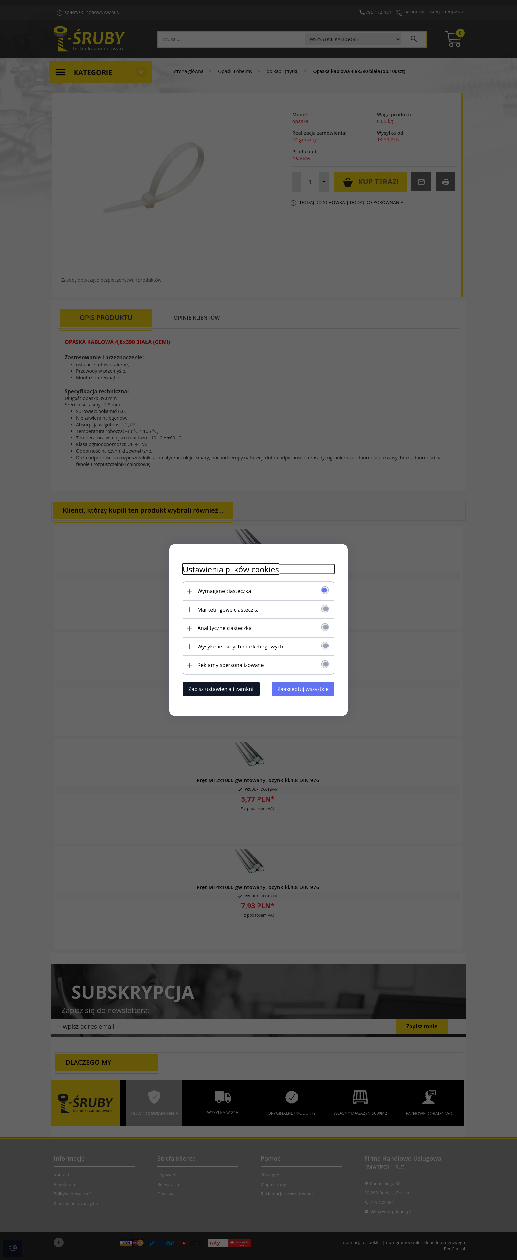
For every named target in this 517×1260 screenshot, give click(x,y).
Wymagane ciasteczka (224, 591)
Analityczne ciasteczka (225, 628)
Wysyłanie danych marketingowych (240, 646)
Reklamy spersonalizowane (231, 665)
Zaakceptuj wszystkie (303, 689)
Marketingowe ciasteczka (228, 609)
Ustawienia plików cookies (231, 569)
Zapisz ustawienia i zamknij (221, 689)
